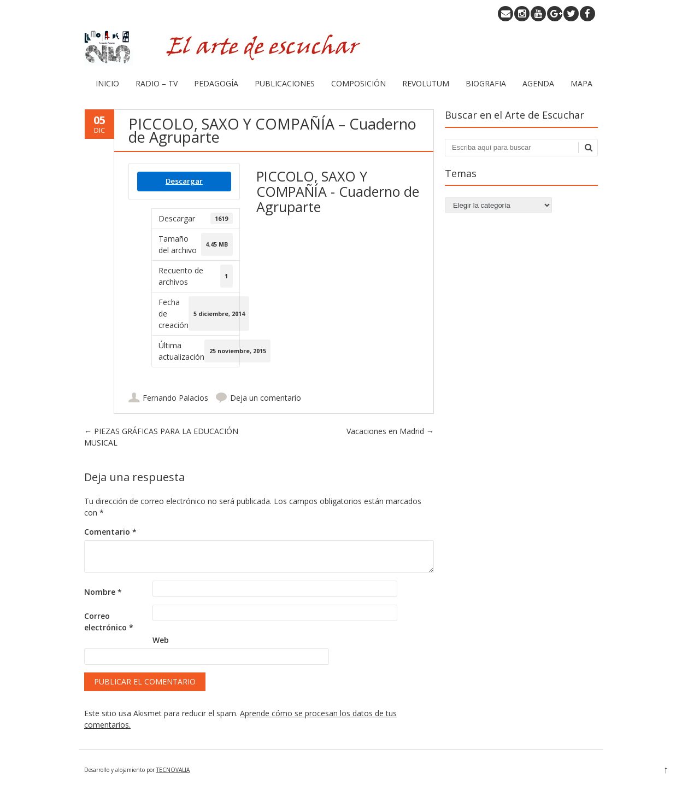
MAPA (581, 83)
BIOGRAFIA (486, 83)
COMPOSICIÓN (358, 83)
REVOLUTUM (425, 83)
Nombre (103, 592)
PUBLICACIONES (285, 83)
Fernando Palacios (175, 398)
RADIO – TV (157, 83)
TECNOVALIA (173, 770)
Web (160, 640)
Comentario (110, 531)
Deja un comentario (265, 398)
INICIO (107, 83)
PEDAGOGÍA (216, 83)
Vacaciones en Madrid (390, 431)
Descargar (184, 181)
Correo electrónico (108, 622)
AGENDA (538, 83)
